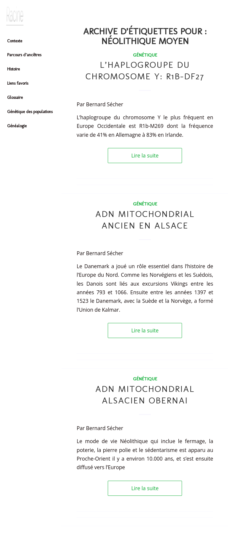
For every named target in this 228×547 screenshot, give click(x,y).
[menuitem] (31, 41)
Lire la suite (145, 155)
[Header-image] (31, 15)
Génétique (145, 55)
